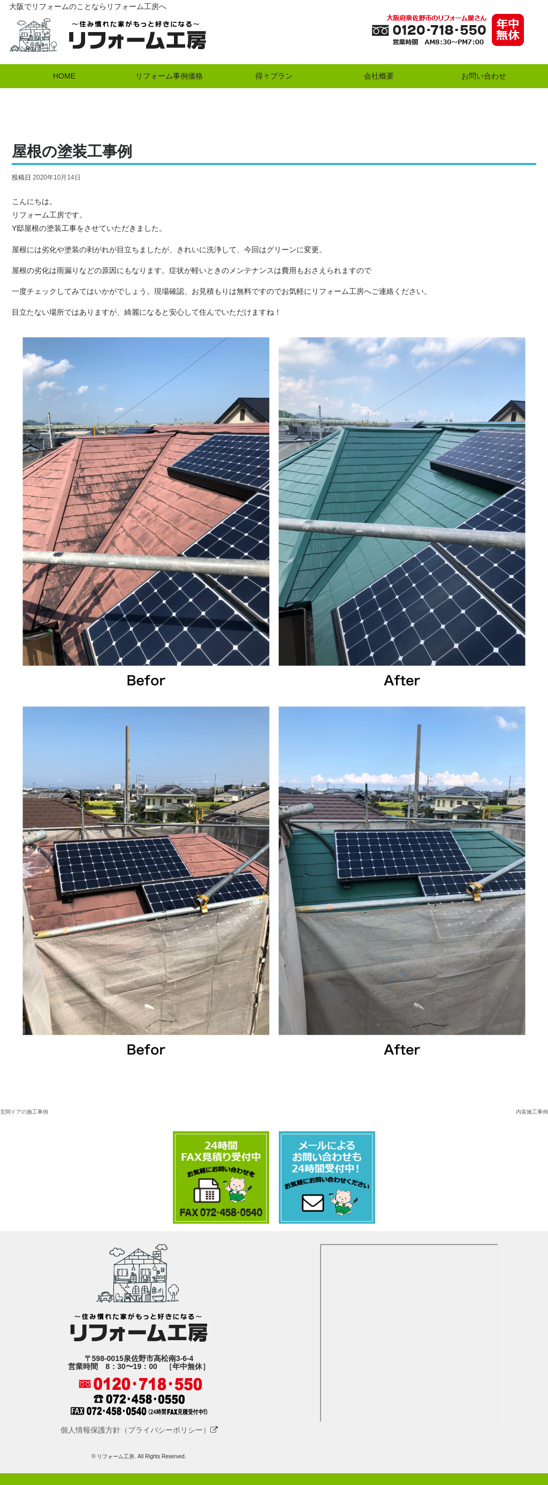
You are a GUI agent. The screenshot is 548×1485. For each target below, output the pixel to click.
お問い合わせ (483, 76)
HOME (64, 76)
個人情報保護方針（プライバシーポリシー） (139, 1430)
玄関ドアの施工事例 (24, 1112)
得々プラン (274, 76)
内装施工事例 (532, 1112)
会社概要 (379, 76)
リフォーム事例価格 (169, 76)
